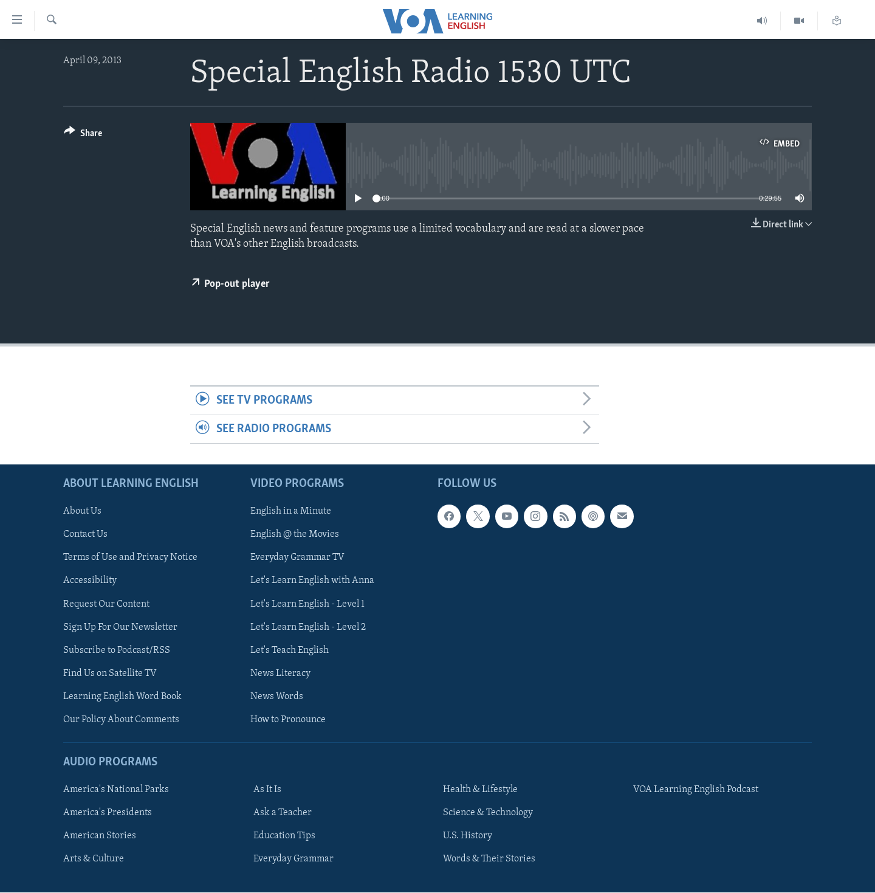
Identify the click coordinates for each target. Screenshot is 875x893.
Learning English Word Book (122, 697)
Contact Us (85, 535)
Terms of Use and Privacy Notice (130, 558)
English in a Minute (290, 512)
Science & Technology (488, 813)
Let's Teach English (289, 650)
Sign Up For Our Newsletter (120, 627)
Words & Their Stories (489, 859)
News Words (276, 697)
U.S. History (467, 836)
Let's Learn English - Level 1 (307, 604)
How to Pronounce (288, 720)
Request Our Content (106, 604)
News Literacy (280, 673)
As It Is (267, 790)
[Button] (83, 135)
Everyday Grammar (293, 859)
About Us (82, 512)
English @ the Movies (294, 535)
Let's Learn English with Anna (312, 581)
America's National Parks (116, 790)
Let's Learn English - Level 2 (308, 627)
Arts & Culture (93, 859)
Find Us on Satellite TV (110, 673)
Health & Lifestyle (480, 790)
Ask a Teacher (282, 813)
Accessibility (90, 581)
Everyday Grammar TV (297, 558)
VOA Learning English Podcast (695, 790)
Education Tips (284, 836)
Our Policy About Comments (121, 720)
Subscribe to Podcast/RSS (116, 650)
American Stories (99, 836)
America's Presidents (107, 813)
